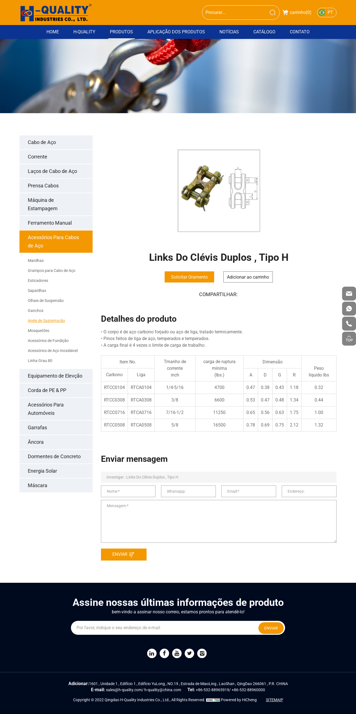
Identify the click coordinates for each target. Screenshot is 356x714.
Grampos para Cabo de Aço (51, 270)
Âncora (36, 442)
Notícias (229, 31)
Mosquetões (38, 330)
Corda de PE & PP (47, 390)
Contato (300, 31)
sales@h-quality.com (124, 690)
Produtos (121, 31)
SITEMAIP (274, 700)
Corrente (37, 157)
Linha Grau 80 (40, 360)
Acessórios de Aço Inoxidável (53, 350)
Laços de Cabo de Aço (52, 171)
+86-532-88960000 (248, 690)
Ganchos (35, 310)
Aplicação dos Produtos (176, 31)
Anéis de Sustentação (46, 320)
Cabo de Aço (42, 142)
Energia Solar (42, 471)
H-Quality (84, 31)
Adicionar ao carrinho (248, 277)
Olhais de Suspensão (46, 300)
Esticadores (38, 280)
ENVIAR (124, 554)
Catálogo (264, 31)
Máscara (37, 485)
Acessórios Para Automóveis (46, 409)
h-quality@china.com (162, 690)
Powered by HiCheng (239, 700)
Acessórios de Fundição (48, 340)
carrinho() (297, 12)
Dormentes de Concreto (54, 456)
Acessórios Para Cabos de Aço (53, 241)
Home (52, 31)
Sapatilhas (37, 290)
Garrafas (37, 427)
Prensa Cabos (43, 186)
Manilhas (36, 260)
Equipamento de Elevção (55, 376)
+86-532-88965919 (212, 690)
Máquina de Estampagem (43, 204)
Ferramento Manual (50, 223)
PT (330, 12)
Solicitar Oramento (189, 277)
